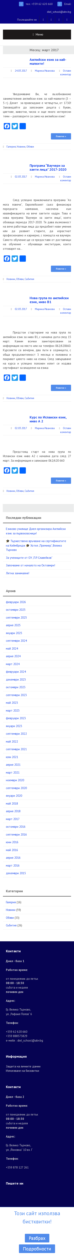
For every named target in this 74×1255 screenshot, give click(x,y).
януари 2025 (14, 633)
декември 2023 (16, 679)
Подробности (37, 1249)
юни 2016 (12, 842)
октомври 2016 (15, 826)
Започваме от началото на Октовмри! (30, 565)
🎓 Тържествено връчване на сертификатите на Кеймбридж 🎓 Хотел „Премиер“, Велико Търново (36, 545)
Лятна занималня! (17, 573)
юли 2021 (12, 757)
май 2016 (12, 850)
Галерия (11, 146)
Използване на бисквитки (22, 1071)
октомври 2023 (15, 687)
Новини (21, 146)
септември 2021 (16, 749)
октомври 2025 (15, 610)
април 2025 (13, 625)
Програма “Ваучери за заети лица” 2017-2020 (48, 167)
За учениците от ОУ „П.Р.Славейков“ (29, 558)
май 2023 (12, 703)
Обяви (30, 146)
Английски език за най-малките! (48, 61)
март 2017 (13, 819)
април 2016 (13, 857)
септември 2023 (16, 695)
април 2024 (13, 656)
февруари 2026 (16, 602)
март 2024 (13, 664)
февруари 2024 (16, 672)
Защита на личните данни (23, 1066)
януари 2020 (14, 795)
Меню (39, 34)
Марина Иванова (45, 70)
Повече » (61, 136)
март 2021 (13, 772)
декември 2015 (16, 873)
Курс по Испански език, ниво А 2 (48, 419)
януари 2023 (14, 726)
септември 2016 (16, 834)
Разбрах (37, 1238)
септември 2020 (16, 788)
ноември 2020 (15, 780)
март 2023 (13, 710)
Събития (29, 279)
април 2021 (13, 764)
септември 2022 (16, 734)
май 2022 (12, 741)
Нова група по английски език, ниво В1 (49, 300)
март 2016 (13, 865)
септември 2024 (16, 641)
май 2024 (12, 648)
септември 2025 (16, 617)
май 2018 (12, 803)
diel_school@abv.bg (59, 12)
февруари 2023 (16, 718)
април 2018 (13, 811)
